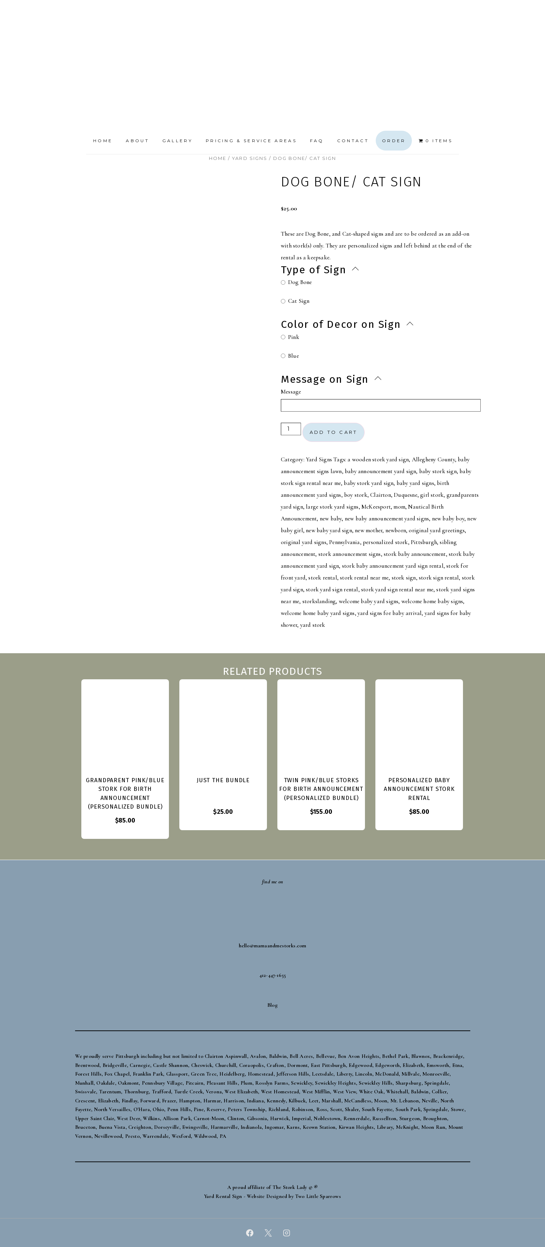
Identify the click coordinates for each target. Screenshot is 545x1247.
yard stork (312, 625)
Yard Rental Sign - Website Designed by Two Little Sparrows (272, 1196)
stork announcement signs (349, 554)
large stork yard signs (332, 506)
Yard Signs (249, 158)
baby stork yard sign (368, 483)
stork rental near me (364, 577)
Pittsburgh (424, 542)
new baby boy (448, 518)
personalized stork (385, 542)
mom (399, 506)
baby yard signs (415, 483)
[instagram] (286, 1232)
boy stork (355, 495)
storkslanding (319, 601)
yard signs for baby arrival (390, 613)
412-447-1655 (272, 975)
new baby (331, 518)
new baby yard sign (329, 530)
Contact (353, 140)
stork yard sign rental (332, 589)
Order (394, 140)
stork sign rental (439, 577)
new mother (368, 530)
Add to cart (333, 432)
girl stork (432, 495)
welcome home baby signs (432, 601)
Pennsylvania (344, 542)
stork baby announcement (415, 554)
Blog (272, 1005)
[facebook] (250, 1232)
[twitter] (268, 1232)
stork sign (404, 577)
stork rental (322, 577)
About (137, 140)
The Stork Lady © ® (295, 1187)
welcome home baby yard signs (318, 613)
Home (103, 140)
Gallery (177, 140)
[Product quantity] (291, 429)
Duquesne (405, 495)
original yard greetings (437, 530)
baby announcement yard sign (380, 471)
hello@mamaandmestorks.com (273, 945)
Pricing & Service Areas (251, 140)
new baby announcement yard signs (387, 518)
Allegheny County (433, 459)
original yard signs (303, 542)
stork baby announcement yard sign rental (393, 565)
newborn (395, 530)
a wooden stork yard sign (378, 459)
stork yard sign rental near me (397, 589)
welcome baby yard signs (369, 601)
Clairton (380, 495)
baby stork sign (438, 471)
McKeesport (376, 506)
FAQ (317, 140)
